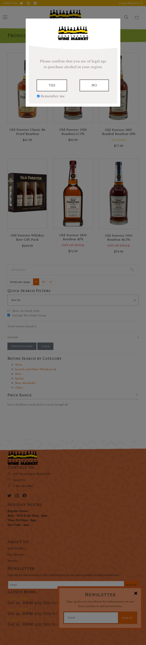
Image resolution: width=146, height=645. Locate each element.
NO (94, 85)
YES (51, 85)
